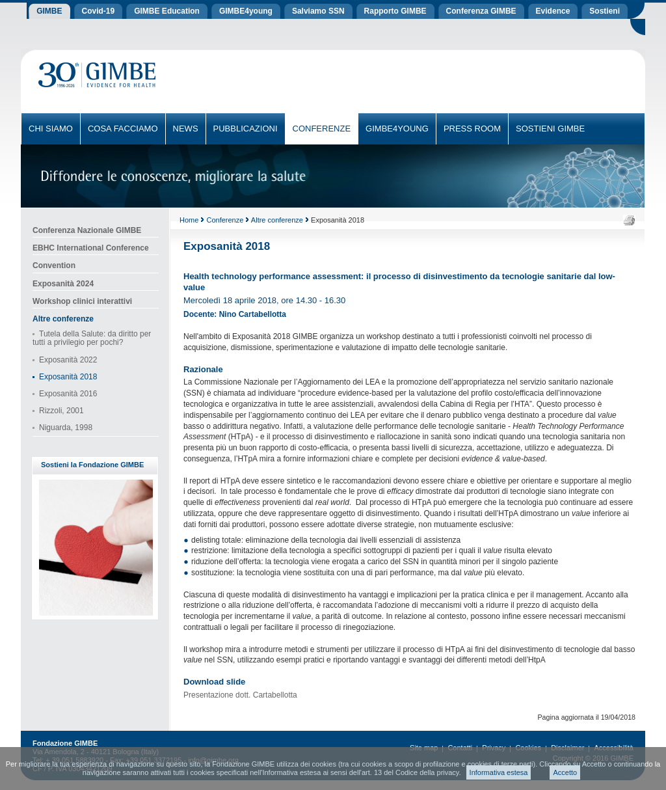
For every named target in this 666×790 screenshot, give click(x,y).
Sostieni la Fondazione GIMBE (92, 465)
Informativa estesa (499, 772)
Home (189, 220)
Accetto (565, 772)
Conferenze (224, 220)
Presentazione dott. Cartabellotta (240, 695)
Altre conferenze (277, 220)
